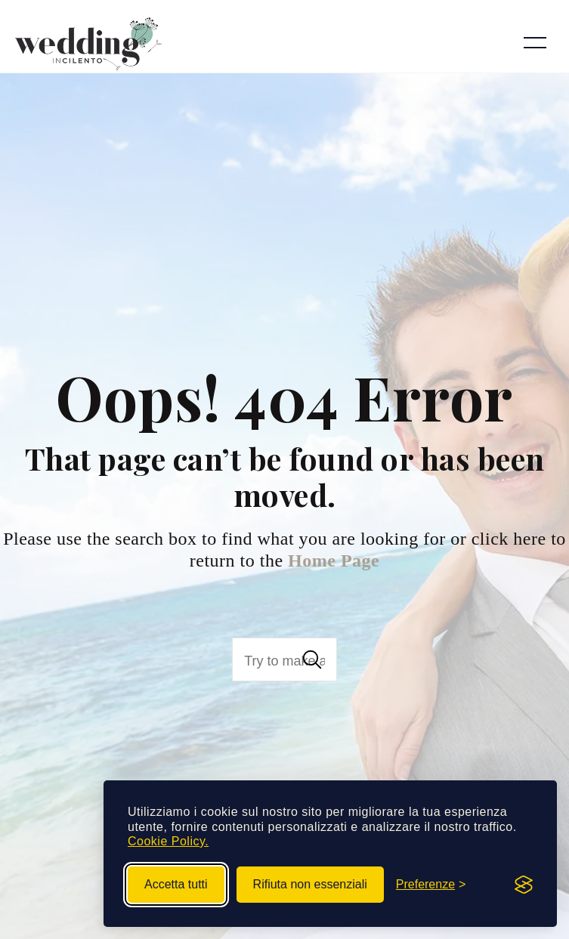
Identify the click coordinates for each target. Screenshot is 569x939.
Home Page (333, 560)
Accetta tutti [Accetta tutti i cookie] (176, 884)
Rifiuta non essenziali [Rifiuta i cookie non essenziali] (310, 884)
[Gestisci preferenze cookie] (431, 884)
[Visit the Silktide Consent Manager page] (524, 885)
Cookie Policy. (168, 841)
